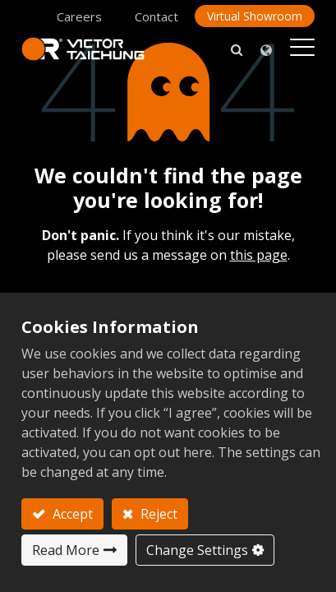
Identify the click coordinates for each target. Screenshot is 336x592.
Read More (65, 550)
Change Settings (197, 550)
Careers (79, 16)
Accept (71, 514)
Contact (156, 16)
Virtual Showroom (254, 16)
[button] (236, 49)
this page (259, 255)
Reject (157, 514)
